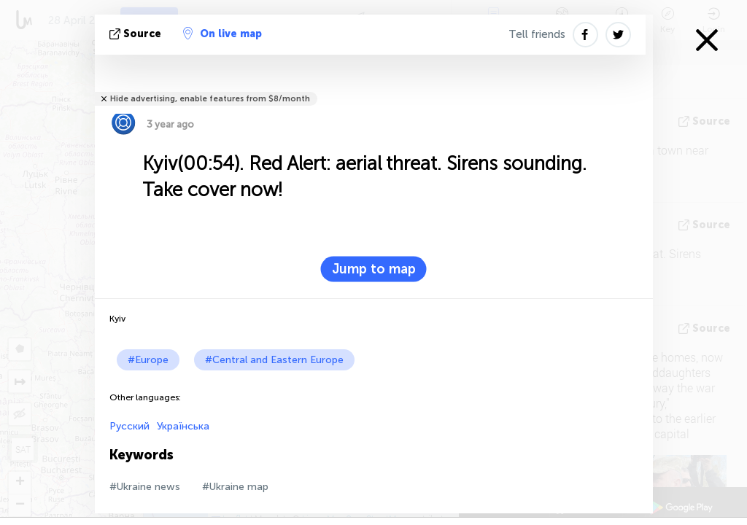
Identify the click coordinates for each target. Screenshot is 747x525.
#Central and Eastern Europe (274, 360)
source (136, 34)
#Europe (148, 360)
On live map (222, 33)
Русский (129, 426)
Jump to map (374, 269)
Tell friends (536, 34)
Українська (183, 426)
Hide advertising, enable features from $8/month (210, 99)
